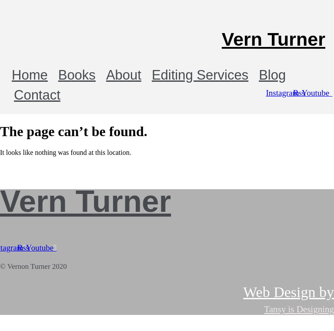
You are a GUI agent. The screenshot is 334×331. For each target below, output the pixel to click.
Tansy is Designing (299, 309)
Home (30, 75)
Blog (272, 75)
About (123, 75)
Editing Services (200, 75)
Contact (37, 95)
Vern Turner (273, 39)
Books (77, 75)
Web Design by (288, 292)
